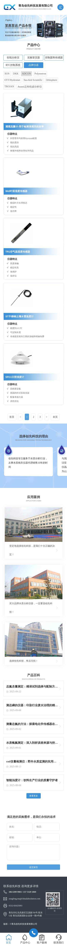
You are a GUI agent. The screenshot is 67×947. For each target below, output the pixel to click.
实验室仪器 (33, 57)
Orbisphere (51, 80)
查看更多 (33, 796)
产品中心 (25, 942)
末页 (55, 423)
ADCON (26, 73)
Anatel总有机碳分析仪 (30, 86)
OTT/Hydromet (12, 80)
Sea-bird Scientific (33, 80)
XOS (6, 73)
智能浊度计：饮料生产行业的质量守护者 (32, 781)
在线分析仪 (13, 57)
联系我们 (59, 942)
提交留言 (33, 873)
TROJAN (9, 86)
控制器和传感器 (54, 57)
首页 (11, 423)
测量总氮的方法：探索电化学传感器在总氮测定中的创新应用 (32, 725)
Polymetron (40, 73)
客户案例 (42, 942)
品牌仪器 (34, 65)
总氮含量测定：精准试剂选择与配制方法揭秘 (32, 687)
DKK (15, 73)
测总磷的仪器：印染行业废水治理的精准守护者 (32, 706)
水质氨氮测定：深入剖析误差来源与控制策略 (32, 743)
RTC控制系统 (13, 65)
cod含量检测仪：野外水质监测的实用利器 (31, 762)
